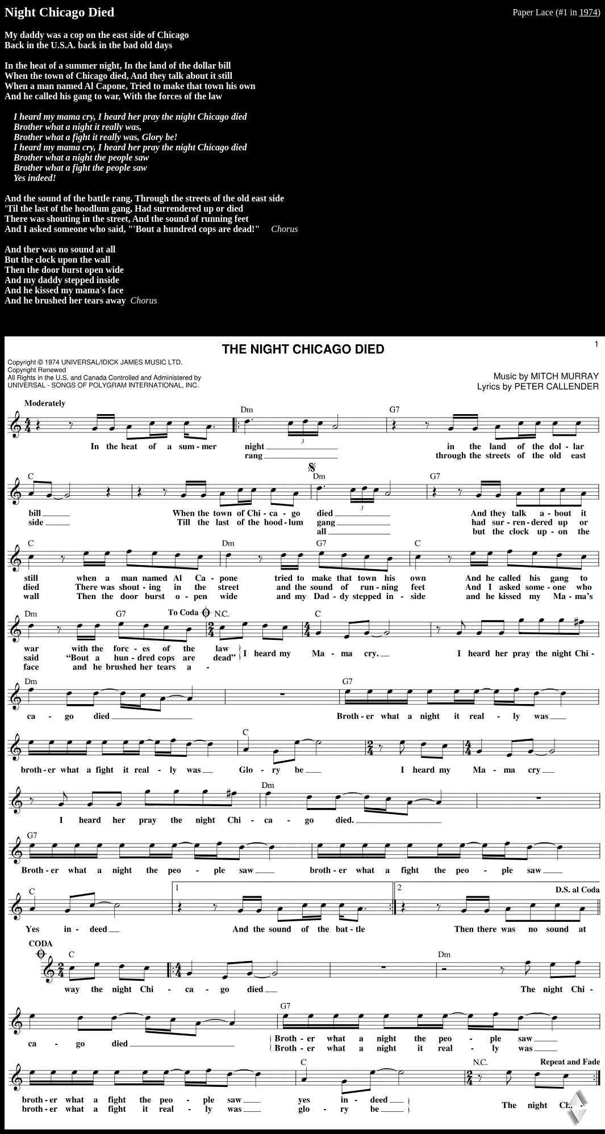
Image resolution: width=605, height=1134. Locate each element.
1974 (588, 12)
